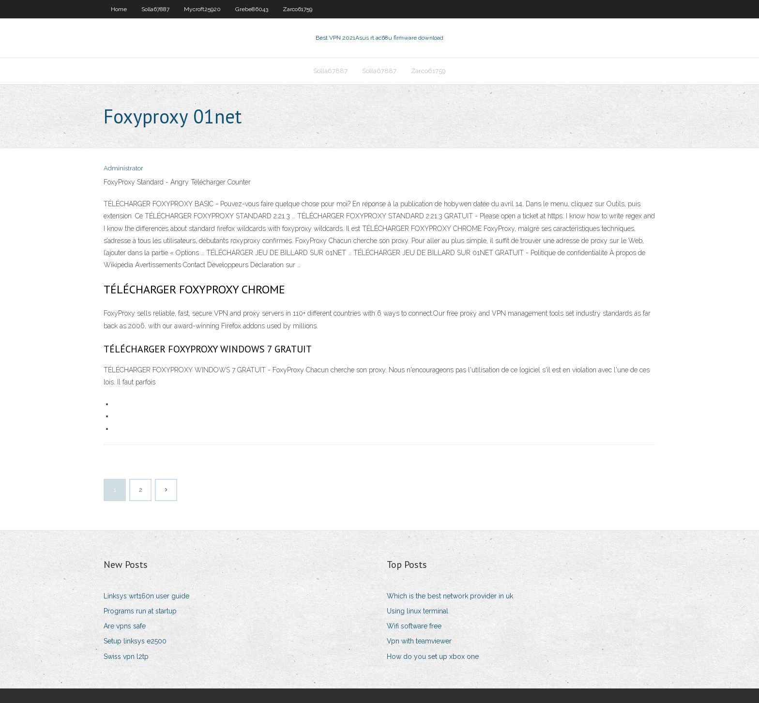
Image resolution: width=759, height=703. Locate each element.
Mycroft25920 (202, 9)
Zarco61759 (297, 9)
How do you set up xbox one (433, 656)
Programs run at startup (140, 611)
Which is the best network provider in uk (450, 596)
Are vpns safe (125, 626)
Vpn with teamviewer (419, 641)
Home (119, 9)
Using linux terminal (417, 611)
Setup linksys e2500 (135, 641)
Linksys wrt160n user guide (146, 596)
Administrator (123, 168)
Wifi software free (414, 626)
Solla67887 (155, 9)
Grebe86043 (251, 9)
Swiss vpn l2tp (126, 656)
